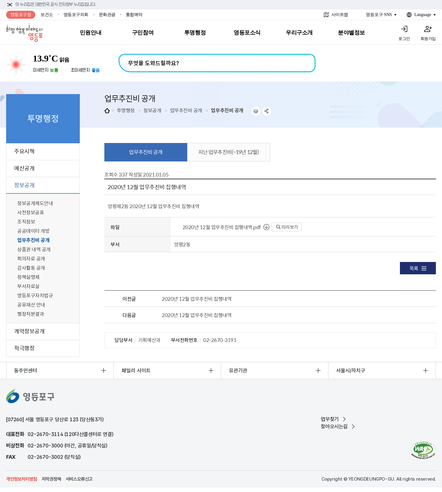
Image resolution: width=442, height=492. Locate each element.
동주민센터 (25, 370)
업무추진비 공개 (186, 110)
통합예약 (134, 14)
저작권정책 (51, 479)
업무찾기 (330, 419)
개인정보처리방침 (21, 479)
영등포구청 (20, 14)
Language (422, 14)
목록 (417, 268)
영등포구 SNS (379, 14)
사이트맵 (340, 14)
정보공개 (152, 110)
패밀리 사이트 (136, 370)
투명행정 (126, 110)
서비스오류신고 (79, 479)
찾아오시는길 (334, 426)
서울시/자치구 (350, 370)
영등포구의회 (76, 14)
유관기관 (238, 370)
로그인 (404, 38)
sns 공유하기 (267, 111)
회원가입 (428, 38)
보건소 (47, 14)
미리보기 (287, 227)
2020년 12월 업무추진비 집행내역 (196, 298)
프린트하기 (255, 111)
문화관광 (107, 14)
